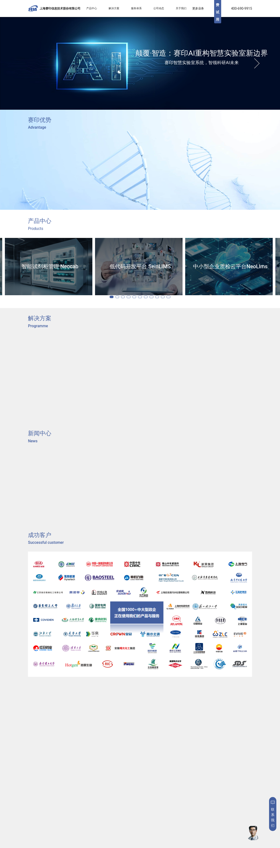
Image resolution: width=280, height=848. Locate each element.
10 (173, 296)
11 (181, 296)
